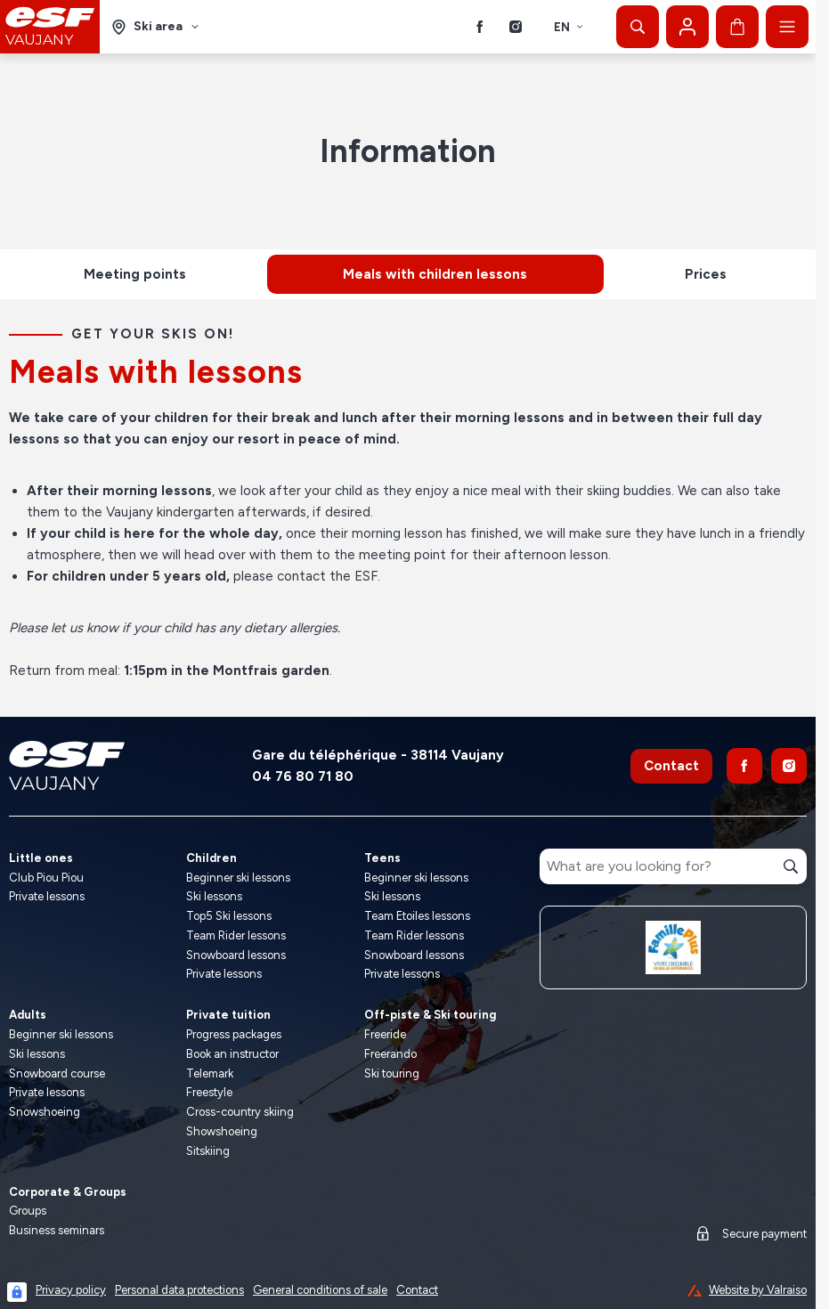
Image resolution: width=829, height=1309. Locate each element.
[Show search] (637, 26)
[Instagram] (515, 27)
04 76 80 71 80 (303, 776)
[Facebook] (480, 27)
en (569, 27)
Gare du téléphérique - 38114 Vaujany (378, 755)
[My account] (687, 26)
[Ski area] (156, 27)
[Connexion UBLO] (17, 1292)
